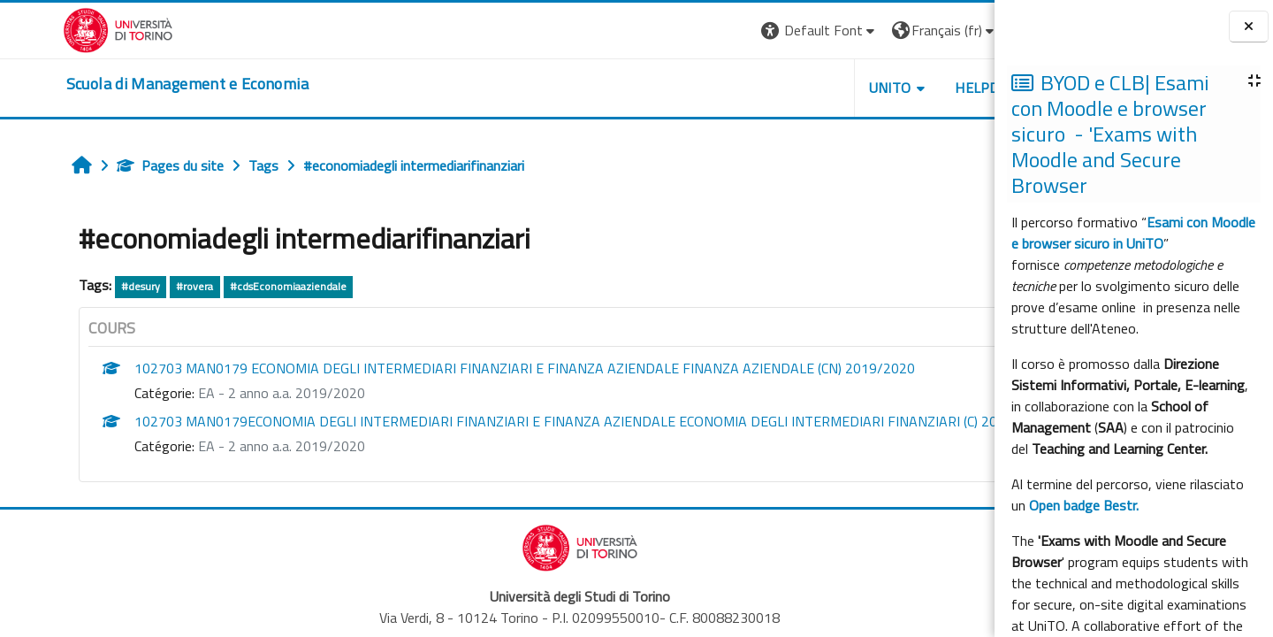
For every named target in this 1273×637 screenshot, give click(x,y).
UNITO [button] (787, 87)
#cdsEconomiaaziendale (234, 286)
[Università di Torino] (55, 28)
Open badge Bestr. (1084, 505)
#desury (86, 286)
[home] (125, 84)
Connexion (950, 30)
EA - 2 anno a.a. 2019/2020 (227, 392)
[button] (717, 30)
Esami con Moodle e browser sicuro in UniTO (1133, 232)
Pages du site (116, 165)
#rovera (141, 286)
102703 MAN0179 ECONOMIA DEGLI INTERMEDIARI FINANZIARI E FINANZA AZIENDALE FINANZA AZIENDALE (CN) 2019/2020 (470, 368)
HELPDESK (887, 87)
